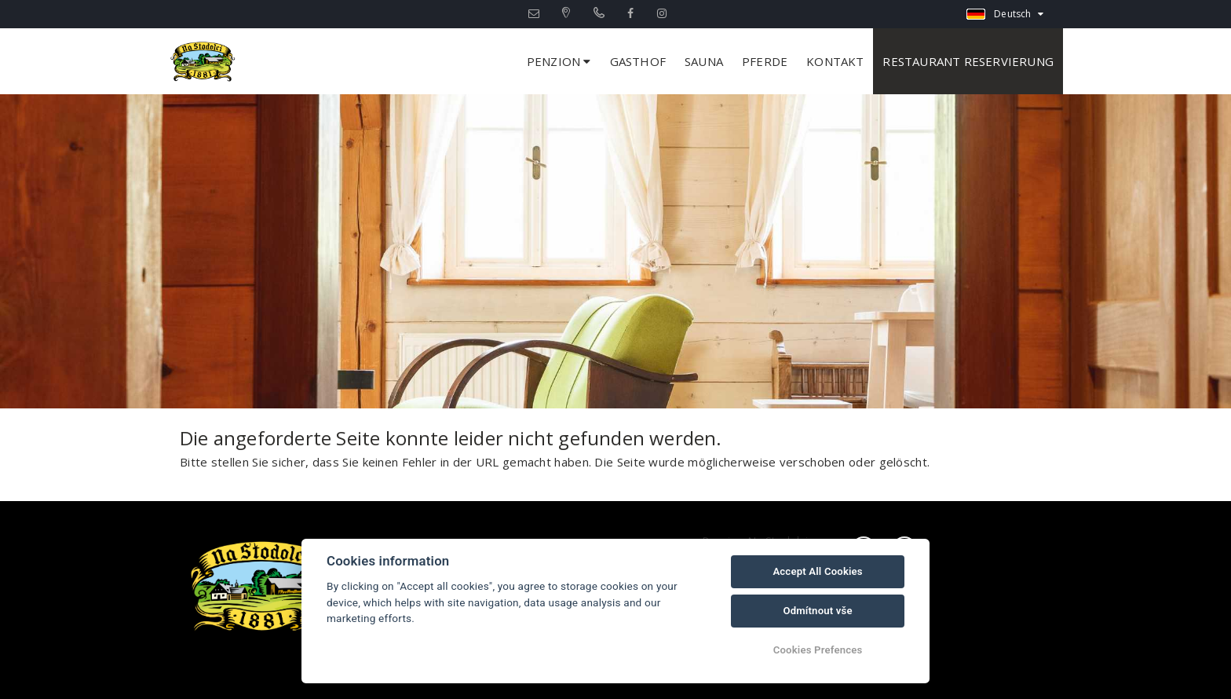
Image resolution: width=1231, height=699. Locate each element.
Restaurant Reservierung (968, 61)
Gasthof (638, 61)
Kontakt (835, 61)
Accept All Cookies (817, 571)
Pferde (764, 61)
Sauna (704, 61)
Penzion (559, 61)
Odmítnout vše (817, 611)
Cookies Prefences (818, 650)
